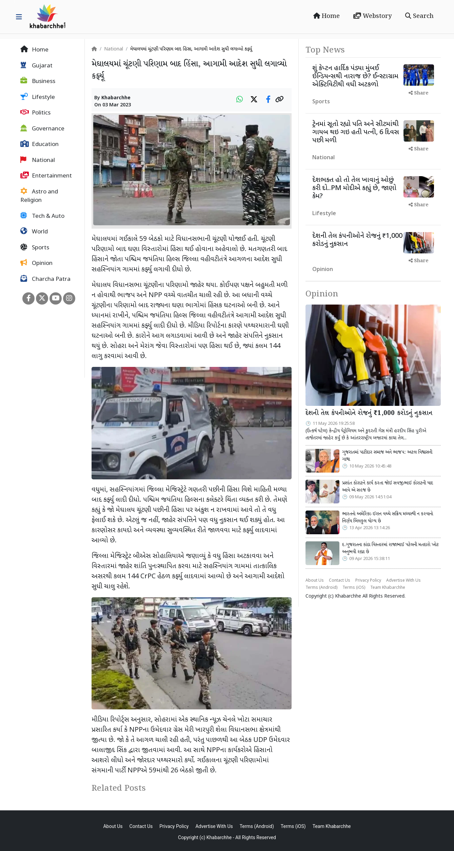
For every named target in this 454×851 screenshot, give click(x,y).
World (34, 232)
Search (419, 16)
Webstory (372, 16)
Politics (35, 113)
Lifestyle (37, 97)
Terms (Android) (321, 587)
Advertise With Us (403, 580)
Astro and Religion (39, 196)
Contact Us (339, 580)
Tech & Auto (42, 216)
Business (37, 81)
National (37, 160)
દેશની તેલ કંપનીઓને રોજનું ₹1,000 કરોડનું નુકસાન (357, 240)
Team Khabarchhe (387, 587)
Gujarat (36, 66)
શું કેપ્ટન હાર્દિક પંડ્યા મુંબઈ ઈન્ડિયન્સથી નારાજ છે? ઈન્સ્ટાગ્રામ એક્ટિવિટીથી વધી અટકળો (355, 76)
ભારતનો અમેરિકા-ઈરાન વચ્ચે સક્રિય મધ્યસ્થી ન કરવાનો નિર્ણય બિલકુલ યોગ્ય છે (387, 518)
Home (326, 16)
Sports (34, 248)
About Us (314, 580)
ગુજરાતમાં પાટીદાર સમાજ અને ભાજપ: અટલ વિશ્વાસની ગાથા (387, 456)
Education (39, 144)
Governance (42, 129)
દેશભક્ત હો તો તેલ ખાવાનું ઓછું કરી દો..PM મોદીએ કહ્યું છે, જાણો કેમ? (354, 188)
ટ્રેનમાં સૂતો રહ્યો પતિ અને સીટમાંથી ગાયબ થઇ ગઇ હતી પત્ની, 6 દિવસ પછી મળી (355, 132)
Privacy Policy (368, 580)
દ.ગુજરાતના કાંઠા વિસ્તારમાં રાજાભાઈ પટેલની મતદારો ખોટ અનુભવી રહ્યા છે (390, 548)
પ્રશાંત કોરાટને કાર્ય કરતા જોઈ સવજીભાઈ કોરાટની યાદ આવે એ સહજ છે (387, 487)
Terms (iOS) (353, 587)
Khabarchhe (116, 98)
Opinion (36, 263)
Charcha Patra (45, 279)
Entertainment (46, 176)
